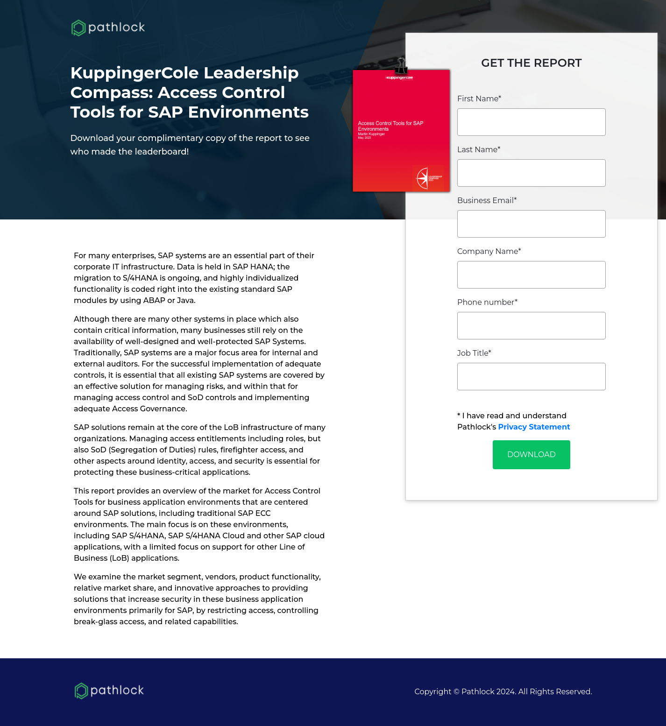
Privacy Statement (534, 427)
